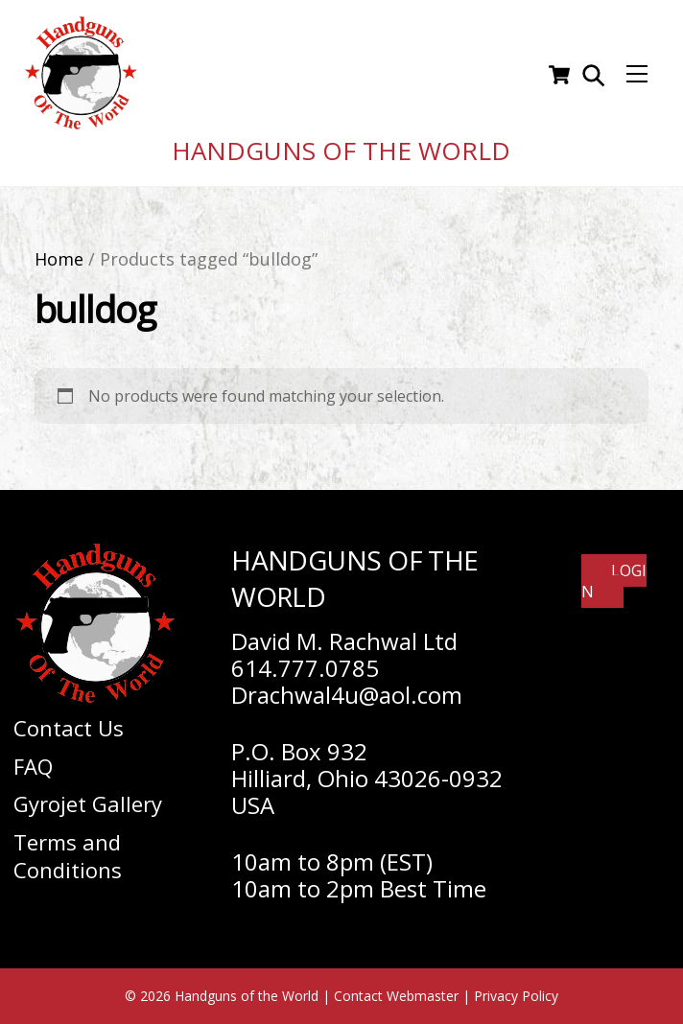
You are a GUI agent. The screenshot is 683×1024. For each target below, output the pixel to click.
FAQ (33, 766)
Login (614, 581)
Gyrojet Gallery (87, 803)
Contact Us (68, 727)
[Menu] (637, 75)
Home (59, 258)
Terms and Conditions (67, 855)
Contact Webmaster (396, 996)
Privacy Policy (516, 996)
